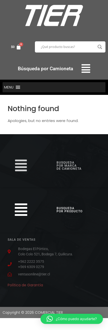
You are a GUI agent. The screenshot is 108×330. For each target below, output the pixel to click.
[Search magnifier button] (99, 46)
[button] (86, 68)
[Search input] (68, 46)
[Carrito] (16, 47)
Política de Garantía (25, 284)
